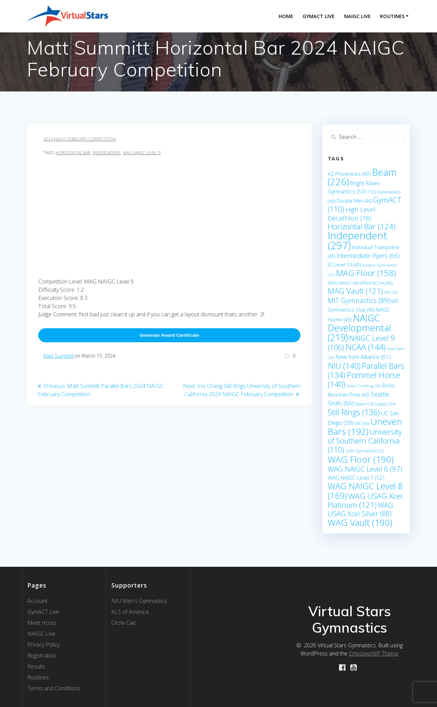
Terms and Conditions (54, 688)
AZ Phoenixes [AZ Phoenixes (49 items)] (349, 173)
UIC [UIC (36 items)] (361, 423)
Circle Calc (123, 622)
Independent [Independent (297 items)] (357, 240)
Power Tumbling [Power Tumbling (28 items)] (364, 386)
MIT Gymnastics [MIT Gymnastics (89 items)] (359, 300)
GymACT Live (43, 612)
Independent (107, 153)
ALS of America (130, 612)
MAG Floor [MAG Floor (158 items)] (366, 272)
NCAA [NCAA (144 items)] (365, 347)
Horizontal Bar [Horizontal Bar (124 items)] (361, 226)
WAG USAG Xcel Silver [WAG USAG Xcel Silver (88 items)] (360, 509)
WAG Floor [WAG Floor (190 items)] (361, 459)
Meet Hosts (41, 622)
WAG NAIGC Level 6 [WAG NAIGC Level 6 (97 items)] (365, 469)
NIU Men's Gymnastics (139, 601)
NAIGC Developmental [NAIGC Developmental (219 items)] (359, 328)
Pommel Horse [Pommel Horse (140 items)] (364, 380)
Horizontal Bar (73, 153)
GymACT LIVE (318, 16)
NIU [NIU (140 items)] (344, 365)
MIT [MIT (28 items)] (391, 292)
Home (286, 16)
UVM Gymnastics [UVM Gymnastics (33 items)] (365, 451)
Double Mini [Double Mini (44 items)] (354, 201)
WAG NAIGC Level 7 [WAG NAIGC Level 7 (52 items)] (356, 477)
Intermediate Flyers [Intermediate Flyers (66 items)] (368, 255)
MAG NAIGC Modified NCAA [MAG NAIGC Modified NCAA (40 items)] (360, 283)
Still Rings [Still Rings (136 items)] (354, 412)
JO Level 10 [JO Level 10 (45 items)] (344, 264)
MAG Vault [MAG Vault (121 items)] (355, 291)
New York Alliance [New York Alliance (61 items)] (363, 357)
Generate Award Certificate (169, 335)
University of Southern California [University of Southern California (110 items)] (365, 440)
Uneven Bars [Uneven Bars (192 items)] (365, 426)
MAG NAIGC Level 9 (142, 153)
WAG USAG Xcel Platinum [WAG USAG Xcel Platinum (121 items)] (365, 500)
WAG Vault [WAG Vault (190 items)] (360, 522)
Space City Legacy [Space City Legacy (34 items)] (375, 404)
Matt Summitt (58, 355)
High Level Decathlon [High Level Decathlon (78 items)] (351, 213)
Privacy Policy (43, 644)
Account (37, 601)
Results (36, 666)
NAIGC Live (357, 16)
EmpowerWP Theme (373, 653)
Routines (392, 16)
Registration (41, 655)
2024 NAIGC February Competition (79, 139)
